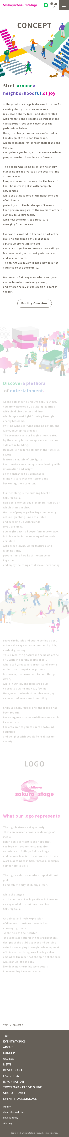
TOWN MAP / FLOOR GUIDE (22, 1087)
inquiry (7, 1106)
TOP (5, 1024)
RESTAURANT (13, 1070)
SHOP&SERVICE (14, 1093)
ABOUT (8, 1047)
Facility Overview (34, 303)
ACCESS (8, 1058)
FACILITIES (11, 1076)
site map (8, 1123)
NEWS (7, 1064)
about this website (13, 1112)
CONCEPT (10, 1053)
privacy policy (10, 1117)
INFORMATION (13, 1081)
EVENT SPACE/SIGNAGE (20, 1099)
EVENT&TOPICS (14, 1041)
